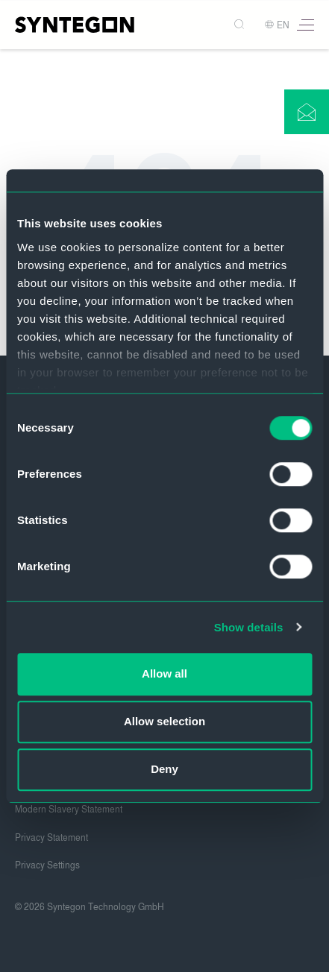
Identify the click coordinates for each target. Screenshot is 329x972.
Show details (248, 627)
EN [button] (276, 25)
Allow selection (164, 721)
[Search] (240, 25)
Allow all (164, 673)
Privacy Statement (51, 838)
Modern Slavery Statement (68, 809)
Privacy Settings (47, 865)
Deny (164, 769)
